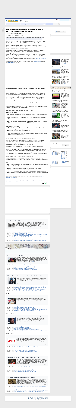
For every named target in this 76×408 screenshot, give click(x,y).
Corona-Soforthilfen (37, 61)
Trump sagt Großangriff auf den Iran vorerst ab (19, 255)
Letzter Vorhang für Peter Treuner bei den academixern (24, 232)
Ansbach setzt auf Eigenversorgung (20, 233)
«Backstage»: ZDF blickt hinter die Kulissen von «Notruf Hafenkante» (60, 131)
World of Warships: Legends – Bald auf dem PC (22, 327)
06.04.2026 (54, 154)
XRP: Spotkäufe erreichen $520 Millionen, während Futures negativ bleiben (27, 389)
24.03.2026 (63, 157)
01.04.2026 (54, 161)
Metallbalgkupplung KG (13, 220)
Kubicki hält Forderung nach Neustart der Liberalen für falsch (60, 91)
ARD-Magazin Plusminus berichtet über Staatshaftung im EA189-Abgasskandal (28, 229)
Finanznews (9, 373)
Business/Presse (10, 217)
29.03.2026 (63, 152)
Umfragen (42, 24)
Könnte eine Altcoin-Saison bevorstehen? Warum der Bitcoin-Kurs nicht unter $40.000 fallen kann (31, 386)
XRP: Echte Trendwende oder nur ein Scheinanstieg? (21, 377)
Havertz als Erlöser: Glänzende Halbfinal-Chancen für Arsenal (25, 366)
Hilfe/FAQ (42, 398)
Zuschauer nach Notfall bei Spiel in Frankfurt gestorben (24, 367)
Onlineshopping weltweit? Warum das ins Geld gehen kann (24, 306)
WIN (36, 24)
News (8, 24)
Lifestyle (32, 24)
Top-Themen (9, 252)
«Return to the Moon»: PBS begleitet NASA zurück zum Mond (25, 350)
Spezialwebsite (11, 62)
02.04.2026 (54, 160)
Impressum (46, 397)
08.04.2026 (54, 152)
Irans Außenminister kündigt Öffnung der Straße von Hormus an (25, 264)
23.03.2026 (63, 158)
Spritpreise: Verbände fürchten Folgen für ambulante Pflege (24, 267)
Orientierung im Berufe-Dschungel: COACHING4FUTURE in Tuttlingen (60, 77)
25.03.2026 (63, 156)
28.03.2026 (63, 153)
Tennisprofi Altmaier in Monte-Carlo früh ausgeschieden (24, 370)
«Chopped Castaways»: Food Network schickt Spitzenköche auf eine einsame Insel (29, 349)
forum (70, 33)
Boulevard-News (10, 272)
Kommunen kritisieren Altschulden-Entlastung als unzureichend (25, 269)
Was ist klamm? (49, 24)
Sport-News (9, 353)
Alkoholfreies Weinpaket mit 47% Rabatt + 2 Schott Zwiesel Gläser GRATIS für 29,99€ (29, 286)
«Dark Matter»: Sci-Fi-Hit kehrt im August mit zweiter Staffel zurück (26, 346)
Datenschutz (34, 397)
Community (23, 24)
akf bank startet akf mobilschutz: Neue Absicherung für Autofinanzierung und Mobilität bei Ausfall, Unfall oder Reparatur (35, 240)
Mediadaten (41, 397)
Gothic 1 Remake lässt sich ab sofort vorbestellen (23, 328)
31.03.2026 (54, 162)
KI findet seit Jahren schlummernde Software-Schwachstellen (25, 308)
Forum (12, 24)
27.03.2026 (63, 154)
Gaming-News (10, 313)
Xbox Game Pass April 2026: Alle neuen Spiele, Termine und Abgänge (26, 329)
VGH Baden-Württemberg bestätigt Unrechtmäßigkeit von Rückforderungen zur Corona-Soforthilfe (25, 31)
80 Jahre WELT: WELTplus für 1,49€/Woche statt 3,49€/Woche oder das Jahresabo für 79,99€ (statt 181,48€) (33, 309)
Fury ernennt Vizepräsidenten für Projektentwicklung (23, 239)
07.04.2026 (54, 153)
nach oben (67, 399)
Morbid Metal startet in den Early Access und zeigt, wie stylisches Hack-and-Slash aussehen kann (31, 330)
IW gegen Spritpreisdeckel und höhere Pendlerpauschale (24, 268)
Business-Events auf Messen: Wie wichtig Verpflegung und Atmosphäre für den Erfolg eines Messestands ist (33, 234)
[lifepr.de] (8, 181)
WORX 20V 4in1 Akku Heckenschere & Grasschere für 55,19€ (25, 288)
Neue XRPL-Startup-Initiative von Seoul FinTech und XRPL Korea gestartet (27, 387)
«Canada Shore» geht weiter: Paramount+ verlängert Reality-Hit (25, 351)
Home (29, 398)
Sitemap (29, 397)
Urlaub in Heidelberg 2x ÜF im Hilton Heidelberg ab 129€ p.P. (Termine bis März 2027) (29, 289)
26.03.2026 (63, 155)
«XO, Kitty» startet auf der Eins (15, 337)
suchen (65, 145)
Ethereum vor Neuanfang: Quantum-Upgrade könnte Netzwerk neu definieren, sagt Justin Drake (31, 390)
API (45, 398)
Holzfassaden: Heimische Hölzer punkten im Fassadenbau (59, 67)
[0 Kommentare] (9, 182)
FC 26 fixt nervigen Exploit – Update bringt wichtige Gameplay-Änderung (26, 317)
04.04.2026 (54, 158)
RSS (47, 398)
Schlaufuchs (17, 24)
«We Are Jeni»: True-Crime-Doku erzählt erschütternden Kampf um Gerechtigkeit (28, 347)
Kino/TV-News (10, 333)
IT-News (8, 293)
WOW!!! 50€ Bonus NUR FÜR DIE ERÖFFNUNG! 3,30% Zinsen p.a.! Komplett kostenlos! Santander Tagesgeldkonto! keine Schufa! (38, 310)
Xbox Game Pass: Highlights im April (20, 326)
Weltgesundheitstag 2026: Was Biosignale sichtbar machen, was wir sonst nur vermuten (30, 236)
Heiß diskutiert (63, 162)
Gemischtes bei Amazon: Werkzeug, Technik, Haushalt (24, 307)
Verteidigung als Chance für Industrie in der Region (23, 235)
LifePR (21, 35)
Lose (28, 24)
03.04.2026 (54, 159)
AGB (37, 397)
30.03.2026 (54, 163)
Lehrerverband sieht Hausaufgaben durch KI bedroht (21, 297)
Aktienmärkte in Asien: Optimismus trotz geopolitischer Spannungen (60, 101)
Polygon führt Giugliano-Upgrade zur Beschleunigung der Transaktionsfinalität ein (28, 391)
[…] (38, 226)
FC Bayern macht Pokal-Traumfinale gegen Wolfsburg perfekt (25, 371)
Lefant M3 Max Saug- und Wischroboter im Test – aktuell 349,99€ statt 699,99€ (28, 290)
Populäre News (64, 161)
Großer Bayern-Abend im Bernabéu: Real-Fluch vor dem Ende (23, 357)
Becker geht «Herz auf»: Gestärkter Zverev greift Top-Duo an (25, 369)
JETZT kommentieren (61, 31)
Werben (55, 24)
